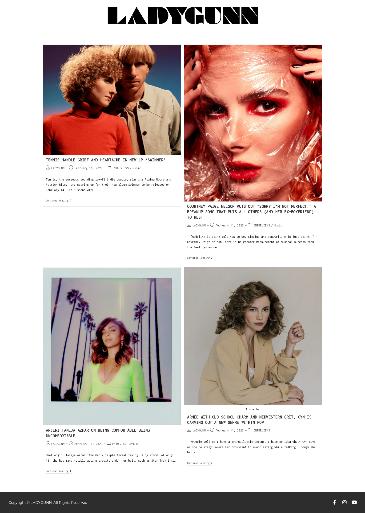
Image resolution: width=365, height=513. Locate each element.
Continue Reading (59, 200)
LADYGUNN (57, 168)
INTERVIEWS (120, 168)
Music (137, 168)
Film (115, 444)
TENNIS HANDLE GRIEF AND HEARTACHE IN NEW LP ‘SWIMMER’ (106, 160)
